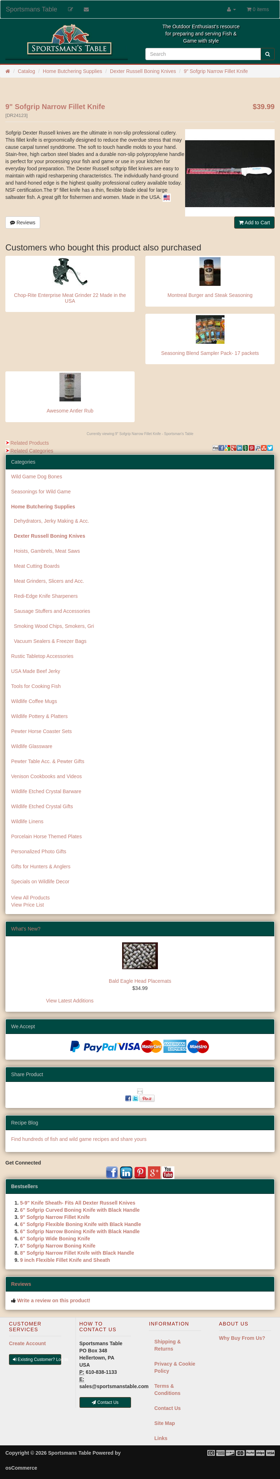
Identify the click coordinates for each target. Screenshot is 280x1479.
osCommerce (21, 1468)
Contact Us (167, 1408)
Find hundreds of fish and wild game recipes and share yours (78, 1139)
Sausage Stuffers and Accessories (50, 611)
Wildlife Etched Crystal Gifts (42, 806)
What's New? (25, 929)
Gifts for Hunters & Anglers (41, 866)
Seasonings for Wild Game (41, 491)
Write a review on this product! (53, 1300)
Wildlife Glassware (31, 746)
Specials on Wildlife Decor (40, 881)
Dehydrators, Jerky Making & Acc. (50, 521)
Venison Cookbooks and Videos (46, 776)
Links (161, 1438)
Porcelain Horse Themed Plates (46, 836)
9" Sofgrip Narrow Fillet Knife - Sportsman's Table (154, 434)
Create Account (27, 1343)
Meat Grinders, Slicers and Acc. (47, 581)
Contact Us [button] (105, 1402)
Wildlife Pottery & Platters (39, 716)
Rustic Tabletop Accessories (42, 656)
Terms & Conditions (167, 1389)
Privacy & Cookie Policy (174, 1367)
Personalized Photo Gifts (38, 851)
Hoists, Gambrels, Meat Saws (45, 551)
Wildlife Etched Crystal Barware (46, 791)
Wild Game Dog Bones (36, 476)
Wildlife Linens (27, 821)
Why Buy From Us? (242, 1338)
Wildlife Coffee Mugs (34, 701)
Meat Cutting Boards (35, 566)
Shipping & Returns (167, 1345)
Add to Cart (254, 222)
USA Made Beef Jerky (35, 671)
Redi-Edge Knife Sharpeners (44, 596)
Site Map (164, 1423)
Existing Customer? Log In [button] (37, 1359)
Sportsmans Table (31, 9)
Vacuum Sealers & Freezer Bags (49, 641)
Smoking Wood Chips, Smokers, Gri (52, 626)
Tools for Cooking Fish (36, 686)
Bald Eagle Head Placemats (140, 981)
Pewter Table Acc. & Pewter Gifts (47, 761)
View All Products (30, 897)
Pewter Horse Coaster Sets (41, 731)
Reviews (22, 222)
